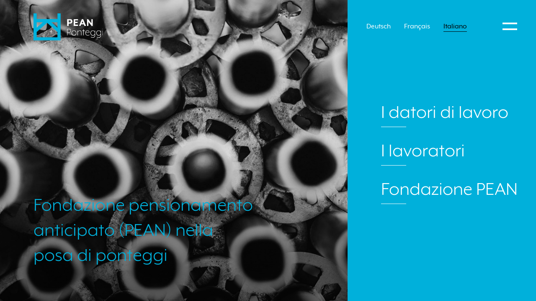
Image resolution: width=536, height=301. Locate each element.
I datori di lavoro (444, 112)
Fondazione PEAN (449, 189)
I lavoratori (423, 150)
